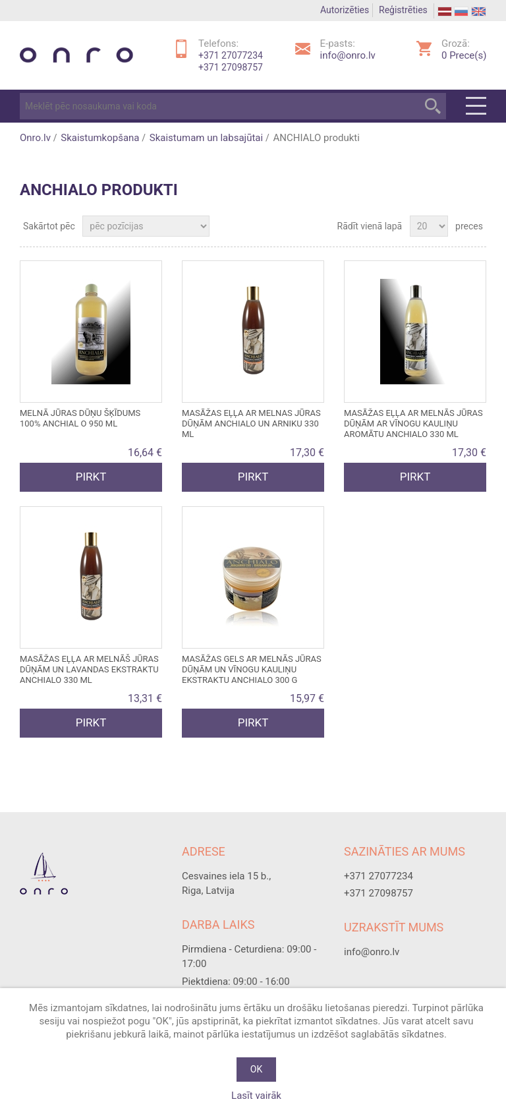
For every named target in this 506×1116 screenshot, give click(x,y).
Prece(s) (463, 55)
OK (256, 1069)
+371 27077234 (230, 55)
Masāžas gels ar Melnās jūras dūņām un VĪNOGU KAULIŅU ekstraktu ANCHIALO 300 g (252, 669)
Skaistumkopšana (100, 138)
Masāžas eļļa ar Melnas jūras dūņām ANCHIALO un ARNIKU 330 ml (251, 423)
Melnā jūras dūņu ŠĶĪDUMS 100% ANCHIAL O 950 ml (80, 418)
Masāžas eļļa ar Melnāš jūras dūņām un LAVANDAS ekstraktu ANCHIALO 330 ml (89, 669)
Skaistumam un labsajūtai (206, 138)
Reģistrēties (403, 10)
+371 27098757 (230, 67)
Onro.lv (35, 138)
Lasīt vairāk (256, 1095)
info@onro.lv (348, 55)
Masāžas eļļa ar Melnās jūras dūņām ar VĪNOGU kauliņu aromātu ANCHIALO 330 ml (413, 423)
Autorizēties (344, 10)
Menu (476, 106)
